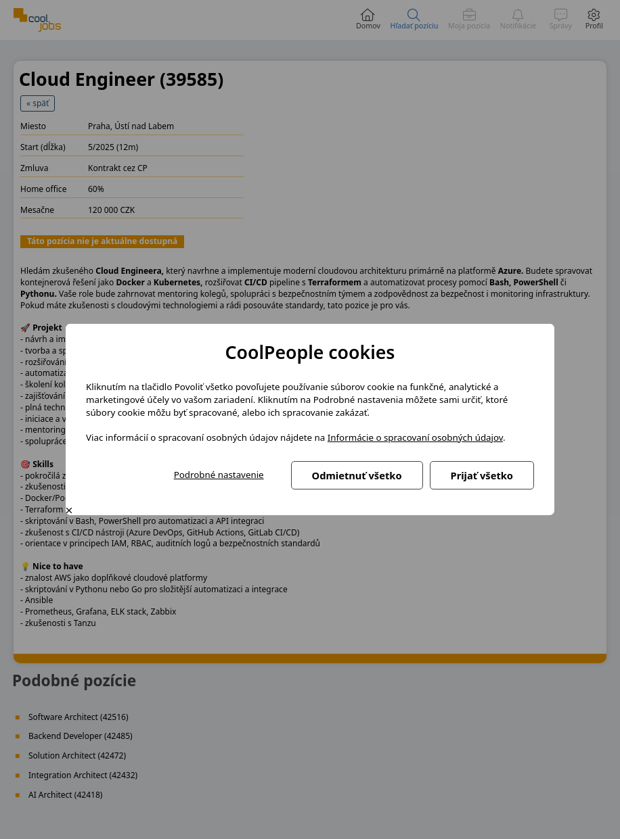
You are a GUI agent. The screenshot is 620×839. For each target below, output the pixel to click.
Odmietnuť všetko (357, 475)
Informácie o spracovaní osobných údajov (415, 437)
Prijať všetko (482, 475)
